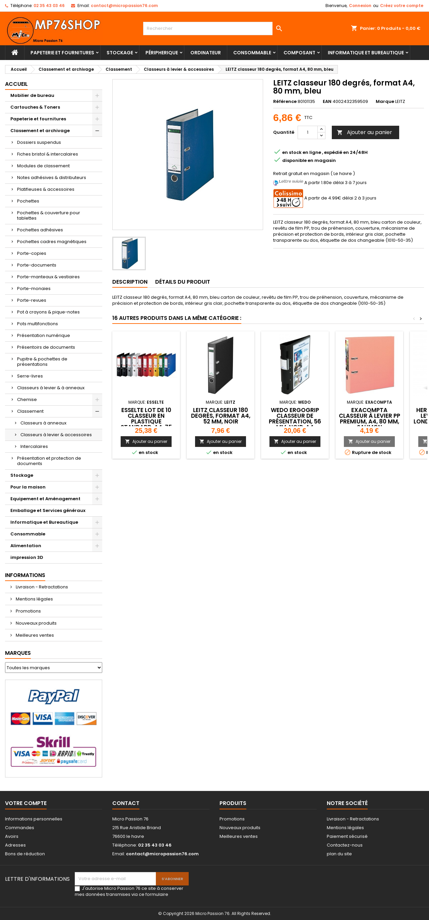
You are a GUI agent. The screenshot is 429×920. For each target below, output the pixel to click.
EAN (327, 102)
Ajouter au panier (364, 132)
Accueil (16, 84)
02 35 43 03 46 (49, 5)
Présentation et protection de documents (49, 461)
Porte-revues (31, 300)
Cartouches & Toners (35, 107)
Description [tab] (129, 282)
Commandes (19, 827)
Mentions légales (34, 599)
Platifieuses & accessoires (45, 189)
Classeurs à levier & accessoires (56, 435)
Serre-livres (30, 376)
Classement (30, 411)
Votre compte (26, 803)
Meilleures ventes (34, 635)
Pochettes (28, 201)
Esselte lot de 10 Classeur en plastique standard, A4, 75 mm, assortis (146, 421)
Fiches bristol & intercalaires (47, 154)
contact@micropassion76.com (124, 5)
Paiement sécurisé (347, 836)
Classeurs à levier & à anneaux (50, 388)
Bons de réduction (25, 854)
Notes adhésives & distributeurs (51, 177)
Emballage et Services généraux (47, 510)
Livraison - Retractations (41, 587)
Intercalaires (34, 446)
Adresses (15, 845)
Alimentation (25, 545)
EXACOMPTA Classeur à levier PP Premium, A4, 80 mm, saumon (369, 418)
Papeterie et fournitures (62, 52)
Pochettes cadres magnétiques (51, 241)
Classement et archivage (40, 130)
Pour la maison (28, 487)
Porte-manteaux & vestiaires (48, 277)
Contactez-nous (345, 845)
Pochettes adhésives (40, 230)
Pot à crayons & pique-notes (48, 312)
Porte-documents (36, 265)
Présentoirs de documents (46, 347)
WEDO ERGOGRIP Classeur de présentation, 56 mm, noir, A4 (295, 418)
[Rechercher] (214, 28)
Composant (299, 52)
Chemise (27, 399)
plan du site (339, 854)
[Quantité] (308, 132)
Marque (385, 102)
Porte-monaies (34, 288)
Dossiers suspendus (39, 142)
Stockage (120, 52)
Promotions (28, 611)
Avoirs (11, 836)
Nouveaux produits (36, 623)
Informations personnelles (33, 819)
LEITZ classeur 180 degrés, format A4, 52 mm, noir (220, 415)
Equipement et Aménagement (45, 499)
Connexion (360, 5)
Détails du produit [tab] (182, 282)
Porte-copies (31, 253)
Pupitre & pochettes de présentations (42, 361)
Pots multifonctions (37, 324)
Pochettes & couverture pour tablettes (48, 215)
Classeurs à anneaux (43, 423)
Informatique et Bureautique (366, 52)
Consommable (252, 52)
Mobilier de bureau (32, 95)
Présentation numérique (43, 335)
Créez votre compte (401, 5)
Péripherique (161, 52)
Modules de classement (43, 166)
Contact (125, 803)
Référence (285, 102)
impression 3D (26, 557)
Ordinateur (205, 52)
